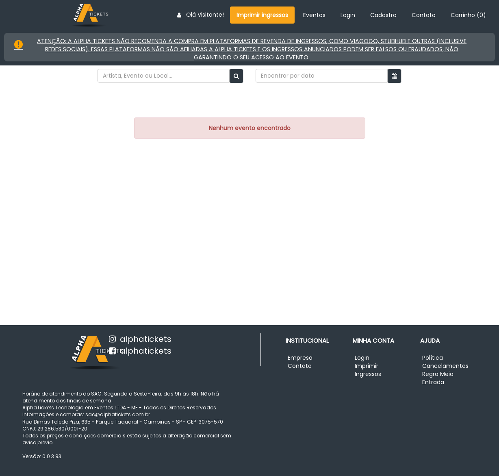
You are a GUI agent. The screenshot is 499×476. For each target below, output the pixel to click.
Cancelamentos (445, 366)
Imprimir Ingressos (368, 370)
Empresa (300, 358)
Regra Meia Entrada (437, 378)
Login (348, 15)
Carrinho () (468, 15)
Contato (424, 15)
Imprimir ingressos (262, 15)
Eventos (314, 15)
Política (432, 358)
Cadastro (383, 15)
